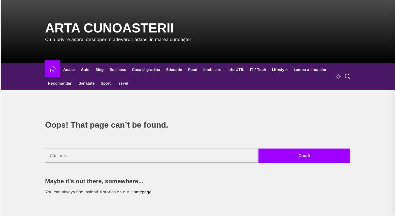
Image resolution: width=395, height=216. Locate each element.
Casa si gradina (146, 69)
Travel (122, 83)
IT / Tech (258, 69)
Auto (85, 69)
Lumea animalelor (310, 69)
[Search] (347, 76)
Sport (106, 83)
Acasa (69, 69)
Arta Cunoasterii (109, 28)
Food (192, 69)
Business (118, 69)
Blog (99, 69)
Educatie (174, 69)
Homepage (140, 191)
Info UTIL (235, 69)
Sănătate (87, 83)
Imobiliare (212, 69)
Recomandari (60, 83)
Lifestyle (280, 69)
